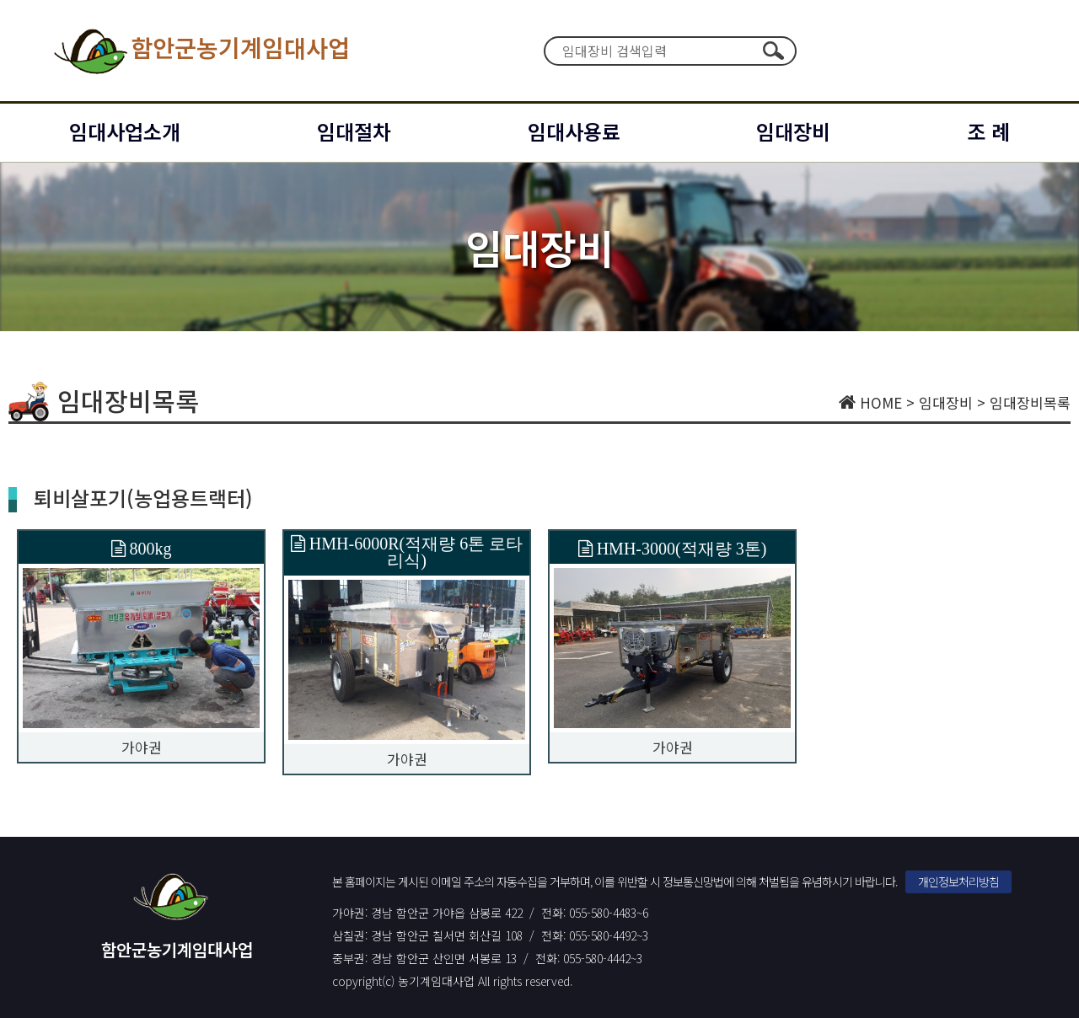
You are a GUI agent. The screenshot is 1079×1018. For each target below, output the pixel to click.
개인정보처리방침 (958, 881)
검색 (773, 50)
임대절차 (354, 131)
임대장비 (793, 131)
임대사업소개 (124, 131)
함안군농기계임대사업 (200, 50)
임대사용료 (574, 131)
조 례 (988, 131)
